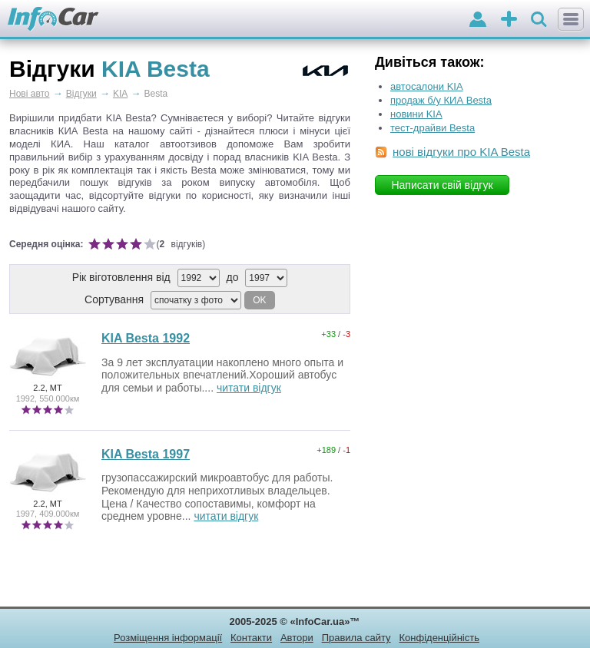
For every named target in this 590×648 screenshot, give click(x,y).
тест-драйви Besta (432, 128)
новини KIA (416, 114)
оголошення (509, 20)
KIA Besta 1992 (145, 338)
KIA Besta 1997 (145, 454)
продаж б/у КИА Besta (441, 100)
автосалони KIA (426, 86)
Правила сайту (356, 637)
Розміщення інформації (168, 637)
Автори (296, 637)
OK (259, 300)
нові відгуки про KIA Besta (461, 151)
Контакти (251, 637)
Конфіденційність (439, 637)
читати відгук (249, 388)
